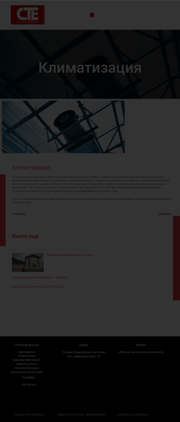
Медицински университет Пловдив (73, 255)
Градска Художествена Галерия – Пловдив (44, 277)
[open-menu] (92, 15)
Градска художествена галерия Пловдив (42, 286)
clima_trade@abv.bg (141, 356)
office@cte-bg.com (141, 352)
